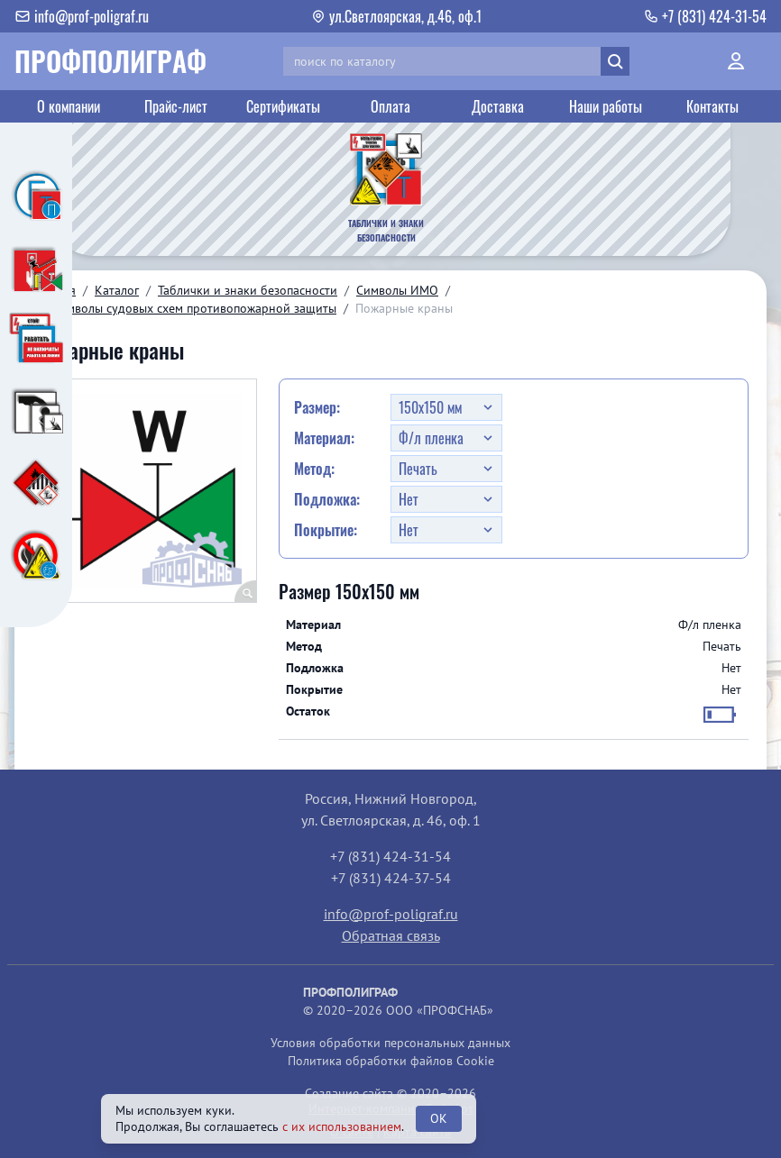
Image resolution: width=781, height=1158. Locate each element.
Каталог (117, 290)
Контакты (712, 106)
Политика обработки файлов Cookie (391, 1061)
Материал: (324, 438)
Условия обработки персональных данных (390, 1043)
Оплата (390, 106)
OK (438, 1118)
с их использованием (341, 1126)
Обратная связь (391, 935)
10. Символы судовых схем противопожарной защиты (184, 308)
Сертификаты (283, 106)
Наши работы (605, 106)
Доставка (498, 106)
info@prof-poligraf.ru (391, 914)
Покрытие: (325, 530)
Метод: (314, 468)
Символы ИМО (397, 290)
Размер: (317, 407)
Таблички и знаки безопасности (247, 290)
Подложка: (327, 499)
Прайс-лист (175, 106)
